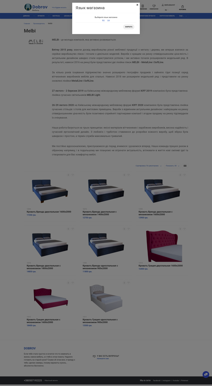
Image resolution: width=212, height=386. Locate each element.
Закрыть (128, 27)
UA (108, 20)
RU (103, 20)
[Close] (137, 5)
